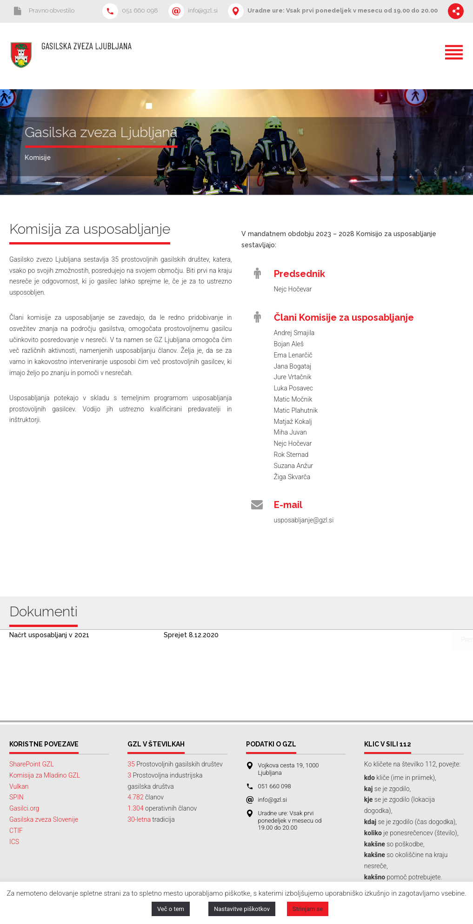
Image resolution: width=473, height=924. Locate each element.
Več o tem (170, 908)
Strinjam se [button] (308, 908)
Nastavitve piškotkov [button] (242, 908)
